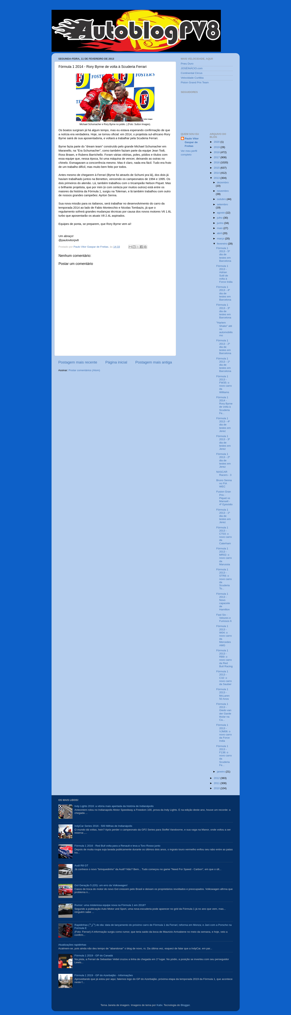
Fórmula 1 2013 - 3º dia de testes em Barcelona (223, 311)
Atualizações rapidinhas (72, 944)
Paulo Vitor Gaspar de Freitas (192, 142)
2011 (217, 783)
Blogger (185, 1005)
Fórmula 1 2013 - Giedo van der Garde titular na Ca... (223, 711)
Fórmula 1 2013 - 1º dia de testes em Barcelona (223, 365)
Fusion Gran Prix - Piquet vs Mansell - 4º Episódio (224, 498)
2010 (217, 788)
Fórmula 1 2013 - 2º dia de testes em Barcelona (223, 347)
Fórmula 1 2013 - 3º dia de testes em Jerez (223, 442)
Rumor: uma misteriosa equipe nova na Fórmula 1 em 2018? (110, 905)
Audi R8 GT (81, 865)
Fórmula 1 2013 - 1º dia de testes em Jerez (223, 516)
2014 (217, 172)
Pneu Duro (187, 63)
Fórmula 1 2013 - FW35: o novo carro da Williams (224, 384)
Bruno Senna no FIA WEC (224, 483)
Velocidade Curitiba (192, 77)
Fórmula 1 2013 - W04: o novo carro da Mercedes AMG (224, 636)
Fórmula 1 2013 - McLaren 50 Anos (223, 694)
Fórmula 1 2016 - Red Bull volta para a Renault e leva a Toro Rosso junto (117, 845)
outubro (222, 199)
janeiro (221, 771)
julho (220, 217)
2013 (217, 177)
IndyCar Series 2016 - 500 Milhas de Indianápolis (103, 825)
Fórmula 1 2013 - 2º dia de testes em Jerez (223, 460)
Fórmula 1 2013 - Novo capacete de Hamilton (223, 601)
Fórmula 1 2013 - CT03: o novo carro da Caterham (224, 535)
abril (220, 233)
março (221, 238)
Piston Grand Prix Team (195, 82)
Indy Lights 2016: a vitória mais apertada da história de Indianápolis (114, 806)
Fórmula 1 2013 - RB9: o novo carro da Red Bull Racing (224, 658)
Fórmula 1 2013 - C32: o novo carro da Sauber (224, 678)
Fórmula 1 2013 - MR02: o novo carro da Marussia (224, 556)
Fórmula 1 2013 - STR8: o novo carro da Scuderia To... (224, 579)
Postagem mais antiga (153, 362)
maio (220, 228)
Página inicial (116, 362)
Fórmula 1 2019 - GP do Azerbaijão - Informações (103, 975)
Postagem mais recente (77, 362)
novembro (223, 190)
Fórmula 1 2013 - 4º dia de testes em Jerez (223, 425)
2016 (217, 162)
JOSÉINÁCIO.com (192, 68)
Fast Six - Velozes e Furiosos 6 (224, 617)
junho (220, 223)
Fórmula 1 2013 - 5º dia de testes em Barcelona (223, 254)
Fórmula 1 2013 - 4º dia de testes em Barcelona (223, 293)
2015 (217, 167)
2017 (217, 157)
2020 (217, 141)
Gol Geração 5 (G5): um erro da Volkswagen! (101, 885)
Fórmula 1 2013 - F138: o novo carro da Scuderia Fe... (224, 756)
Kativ (159, 1005)
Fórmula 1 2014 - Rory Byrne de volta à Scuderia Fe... (224, 405)
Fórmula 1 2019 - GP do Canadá (93, 955)
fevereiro (222, 243)
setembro (222, 204)
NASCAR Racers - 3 (223, 473)
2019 (217, 147)
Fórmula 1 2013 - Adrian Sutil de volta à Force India (224, 273)
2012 (217, 778)
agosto (221, 212)
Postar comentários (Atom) (84, 370)
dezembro (223, 182)
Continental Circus (191, 73)
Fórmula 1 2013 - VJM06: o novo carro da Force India (224, 732)
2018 (217, 152)
